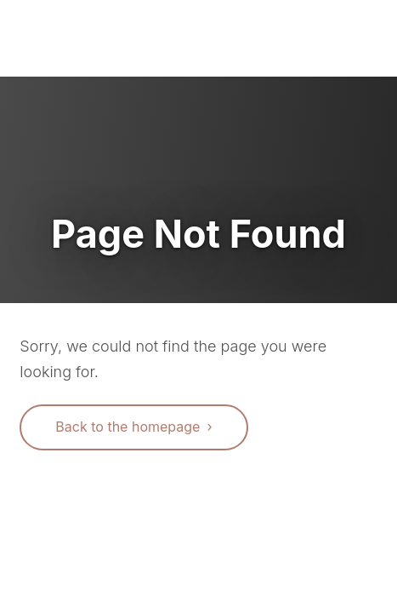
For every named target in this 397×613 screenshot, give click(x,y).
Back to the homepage (127, 426)
